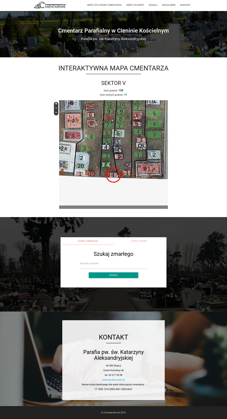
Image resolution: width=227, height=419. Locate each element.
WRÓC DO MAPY (135, 5)
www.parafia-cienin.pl (113, 379)
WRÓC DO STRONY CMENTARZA (104, 5)
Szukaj (113, 275)
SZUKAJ (153, 5)
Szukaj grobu (139, 241)
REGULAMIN (168, 5)
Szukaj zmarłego (88, 241)
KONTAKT (185, 5)
